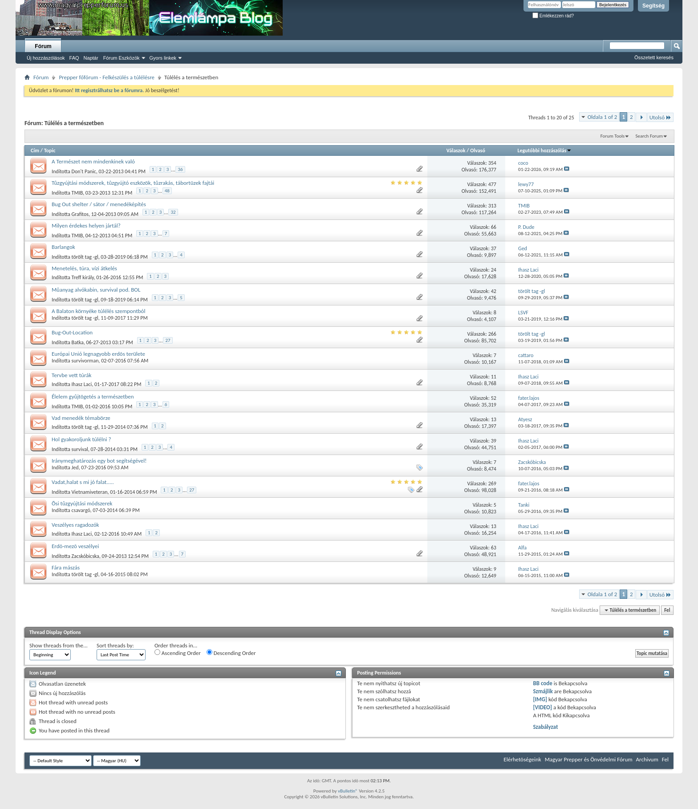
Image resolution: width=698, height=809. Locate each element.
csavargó (81, 510)
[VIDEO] (542, 707)
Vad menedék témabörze (81, 418)
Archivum (647, 759)
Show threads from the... (58, 645)
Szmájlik (542, 691)
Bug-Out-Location (72, 332)
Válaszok (456, 150)
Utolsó (660, 117)
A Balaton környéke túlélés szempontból (98, 311)
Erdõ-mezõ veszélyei (75, 546)
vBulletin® (348, 791)
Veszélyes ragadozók (75, 524)
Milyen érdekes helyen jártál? (86, 225)
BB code (542, 683)
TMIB (77, 193)
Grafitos (80, 214)
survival (80, 449)
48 (167, 191)
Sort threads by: (115, 645)
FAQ (74, 58)
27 (167, 340)
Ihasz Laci (82, 384)
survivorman (85, 361)
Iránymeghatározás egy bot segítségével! (99, 460)
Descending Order (231, 652)
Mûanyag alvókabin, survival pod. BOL (96, 289)
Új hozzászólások (46, 58)
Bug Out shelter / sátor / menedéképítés (99, 204)
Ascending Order (177, 652)
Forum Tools (613, 136)
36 (180, 169)
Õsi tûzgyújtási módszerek (82, 503)
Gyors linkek (163, 58)
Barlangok (63, 247)
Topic (50, 150)
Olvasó (477, 150)
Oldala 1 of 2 (602, 117)
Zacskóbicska (85, 556)
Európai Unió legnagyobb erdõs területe (98, 353)
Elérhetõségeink (522, 759)
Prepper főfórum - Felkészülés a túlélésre (106, 77)
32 (172, 212)
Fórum (43, 46)
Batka (78, 342)
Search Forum (649, 136)
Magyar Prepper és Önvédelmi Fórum (589, 759)
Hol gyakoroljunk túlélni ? (81, 439)
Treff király (83, 277)
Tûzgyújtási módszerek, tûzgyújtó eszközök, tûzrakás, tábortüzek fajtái (133, 182)
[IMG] (540, 699)
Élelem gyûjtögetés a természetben (93, 396)
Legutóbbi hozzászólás (545, 150)
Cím (35, 150)
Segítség (653, 6)
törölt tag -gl (85, 257)
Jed (75, 467)
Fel (667, 610)
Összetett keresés (654, 57)
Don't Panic (84, 171)
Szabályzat (545, 727)
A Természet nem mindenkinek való (93, 161)
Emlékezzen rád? (553, 15)
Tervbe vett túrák (71, 375)
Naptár (91, 58)
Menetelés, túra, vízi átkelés (84, 268)
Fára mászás (66, 567)
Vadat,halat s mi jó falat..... (83, 482)
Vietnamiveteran (90, 492)
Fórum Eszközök (121, 58)
